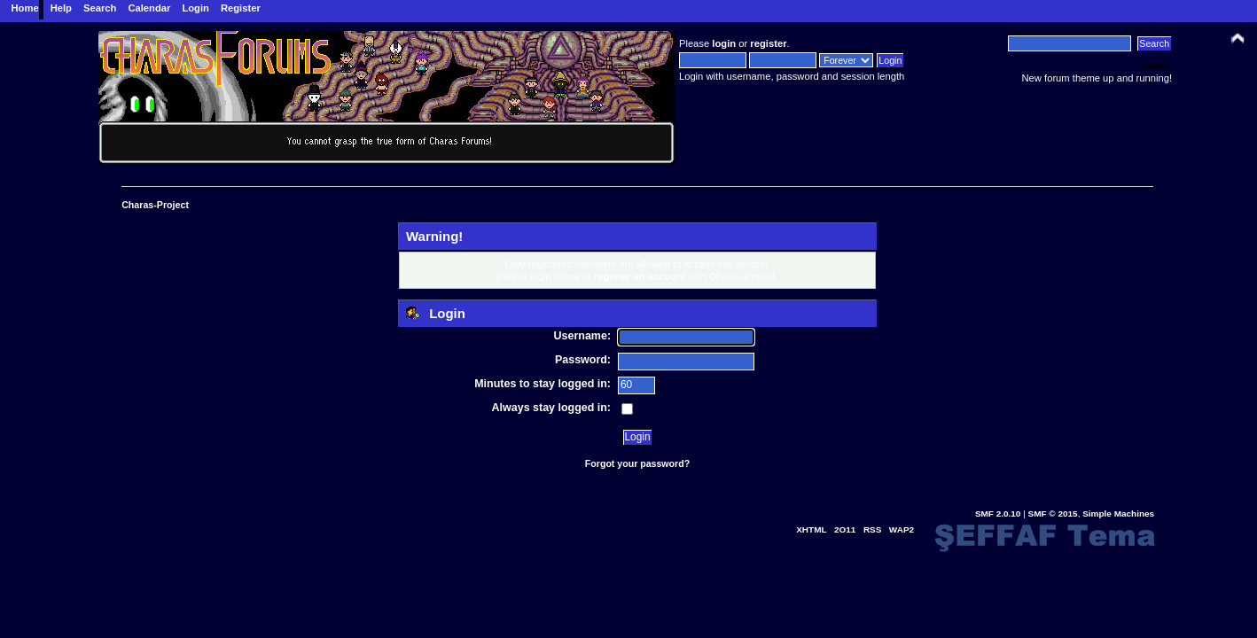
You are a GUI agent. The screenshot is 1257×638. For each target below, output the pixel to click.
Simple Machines (1118, 513)
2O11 (844, 529)
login (724, 43)
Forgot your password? (637, 463)
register (768, 43)
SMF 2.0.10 (998, 513)
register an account (640, 276)
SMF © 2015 (1053, 513)
